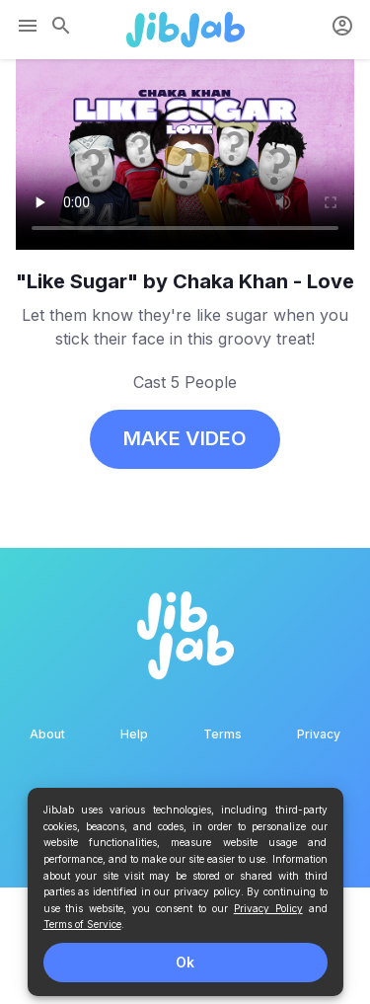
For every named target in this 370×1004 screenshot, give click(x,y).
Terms (222, 734)
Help (134, 734)
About (47, 734)
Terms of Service (82, 924)
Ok (185, 962)
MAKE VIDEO (185, 438)
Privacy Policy (268, 908)
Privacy (318, 734)
